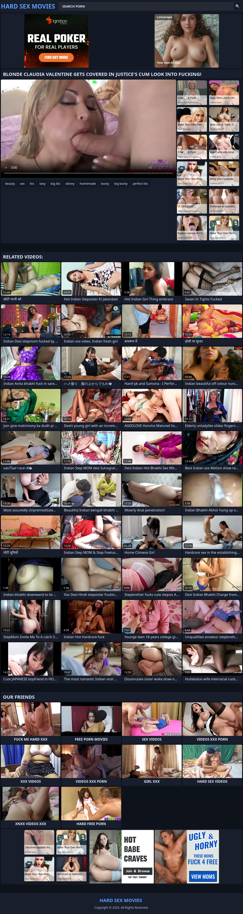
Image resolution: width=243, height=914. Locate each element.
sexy (42, 184)
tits (32, 184)
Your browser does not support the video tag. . (88, 129)
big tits (55, 184)
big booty (121, 184)
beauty (10, 184)
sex (22, 184)
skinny (69, 184)
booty (105, 184)
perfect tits (140, 184)
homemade (88, 184)
